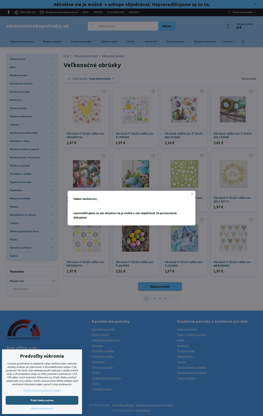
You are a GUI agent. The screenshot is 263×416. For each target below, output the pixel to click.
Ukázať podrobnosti (42, 408)
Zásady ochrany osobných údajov (42, 390)
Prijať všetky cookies (42, 400)
